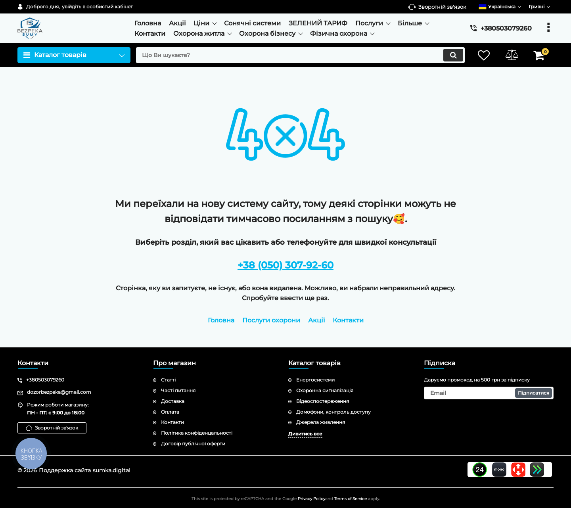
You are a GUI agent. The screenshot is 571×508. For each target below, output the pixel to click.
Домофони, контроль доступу (333, 412)
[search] (300, 55)
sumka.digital (111, 470)
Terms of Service (350, 498)
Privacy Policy (311, 498)
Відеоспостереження (322, 401)
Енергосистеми (315, 380)
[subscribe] (489, 393)
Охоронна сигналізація (324, 390)
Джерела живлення (320, 422)
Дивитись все (305, 434)
